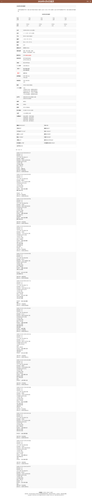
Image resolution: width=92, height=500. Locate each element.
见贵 (20, 246)
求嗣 (22, 213)
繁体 (88, 1)
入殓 (27, 380)
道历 (18, 42)
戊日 (31, 9)
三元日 (45, 9)
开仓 (18, 243)
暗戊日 (36, 9)
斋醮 (27, 188)
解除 (26, 68)
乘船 (24, 328)
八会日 (55, 9)
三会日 (42, 9)
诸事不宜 (25, 73)
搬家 (27, 240)
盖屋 (24, 240)
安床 (20, 216)
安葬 (18, 269)
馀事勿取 (27, 70)
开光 (22, 273)
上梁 (22, 380)
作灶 (22, 190)
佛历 (18, 39)
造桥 (22, 328)
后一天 (20, 149)
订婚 (24, 213)
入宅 (20, 242)
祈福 (24, 188)
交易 (18, 216)
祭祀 (24, 68)
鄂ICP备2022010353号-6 (59, 495)
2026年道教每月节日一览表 (24, 9)
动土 (22, 219)
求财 (20, 214)
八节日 (49, 9)
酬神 (18, 190)
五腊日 (52, 9)
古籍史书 (48, 492)
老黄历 (51, 492)
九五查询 (44, 492)
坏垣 (24, 70)
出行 (18, 214)
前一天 (17, 149)
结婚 (27, 213)
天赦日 (39, 9)
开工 (22, 214)
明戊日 (33, 9)
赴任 (22, 244)
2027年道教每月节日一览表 (63, 9)
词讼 (24, 482)
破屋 (28, 68)
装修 (20, 190)
